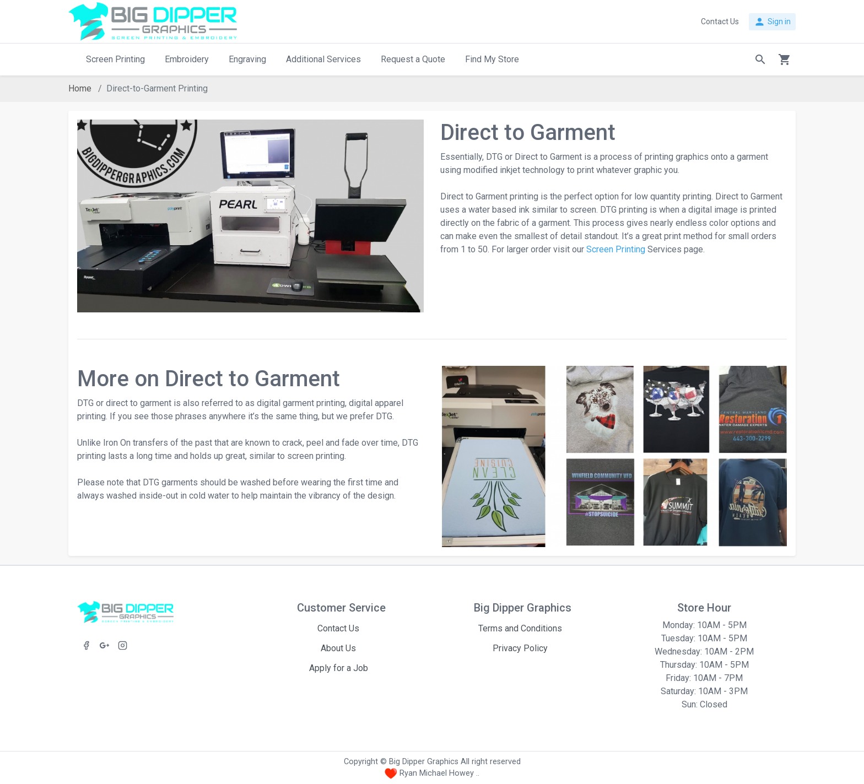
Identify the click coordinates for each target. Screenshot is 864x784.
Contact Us (338, 628)
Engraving (247, 59)
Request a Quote (413, 59)
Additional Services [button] (323, 59)
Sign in (772, 22)
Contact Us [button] (720, 21)
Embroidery (187, 59)
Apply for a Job (338, 668)
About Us (338, 648)
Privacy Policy (520, 648)
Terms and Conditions (520, 628)
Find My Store (492, 59)
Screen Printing (115, 59)
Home (79, 88)
